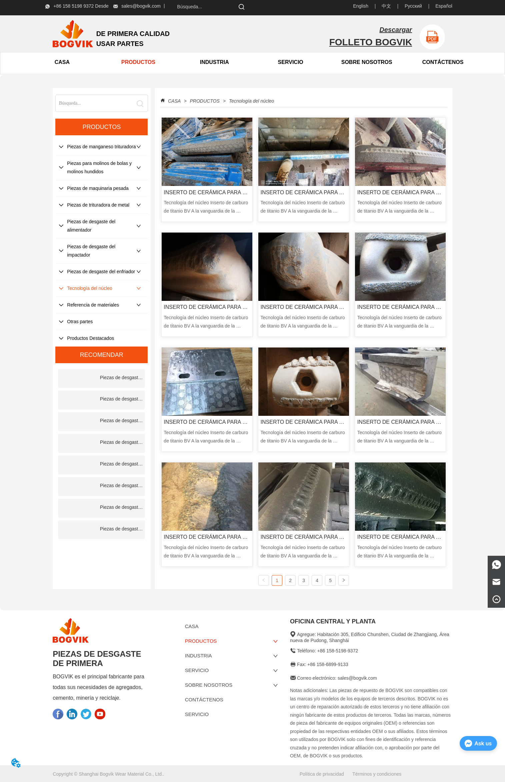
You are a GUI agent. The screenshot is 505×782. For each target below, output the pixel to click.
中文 (386, 6)
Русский (413, 6)
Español (443, 6)
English (360, 6)
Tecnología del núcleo (251, 101)
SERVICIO (290, 62)
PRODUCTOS (205, 101)
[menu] (100, 62)
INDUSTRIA (214, 62)
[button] (138, 62)
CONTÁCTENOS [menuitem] (443, 62)
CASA (174, 101)
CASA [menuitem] (62, 62)
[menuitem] (138, 62)
